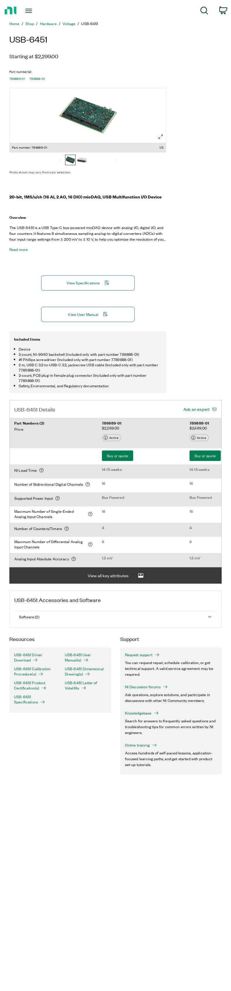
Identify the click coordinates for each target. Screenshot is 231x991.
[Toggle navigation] (35, 11)
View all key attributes (116, 576)
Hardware (48, 23)
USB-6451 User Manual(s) (78, 657)
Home (14, 23)
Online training (141, 745)
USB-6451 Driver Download (28, 657)
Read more (18, 249)
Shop (29, 23)
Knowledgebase (142, 713)
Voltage (68, 23)
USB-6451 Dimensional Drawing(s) (84, 671)
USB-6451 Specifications (29, 699)
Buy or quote (117, 455)
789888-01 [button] (37, 78)
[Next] (115, 160)
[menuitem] (204, 11)
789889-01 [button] (17, 78)
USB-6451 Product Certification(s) (30, 685)
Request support (142, 654)
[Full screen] (161, 136)
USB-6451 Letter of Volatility (81, 685)
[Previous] (60, 160)
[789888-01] (82, 160)
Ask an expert (196, 409)
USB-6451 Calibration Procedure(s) (32, 671)
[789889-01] (70, 160)
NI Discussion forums (146, 686)
